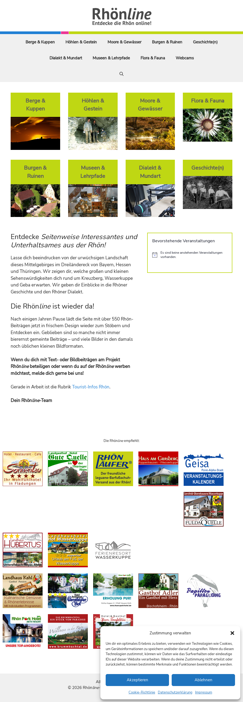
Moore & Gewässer (124, 42)
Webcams (185, 58)
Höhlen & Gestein (81, 42)
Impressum (203, 692)
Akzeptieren (137, 680)
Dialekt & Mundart (66, 58)
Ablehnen (203, 680)
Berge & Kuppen (40, 42)
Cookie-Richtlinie (142, 692)
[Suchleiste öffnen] (121, 74)
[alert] (189, 255)
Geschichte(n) (205, 42)
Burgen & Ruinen (167, 42)
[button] (232, 633)
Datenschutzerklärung (175, 692)
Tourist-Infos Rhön (90, 387)
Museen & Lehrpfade (111, 58)
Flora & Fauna (153, 58)
